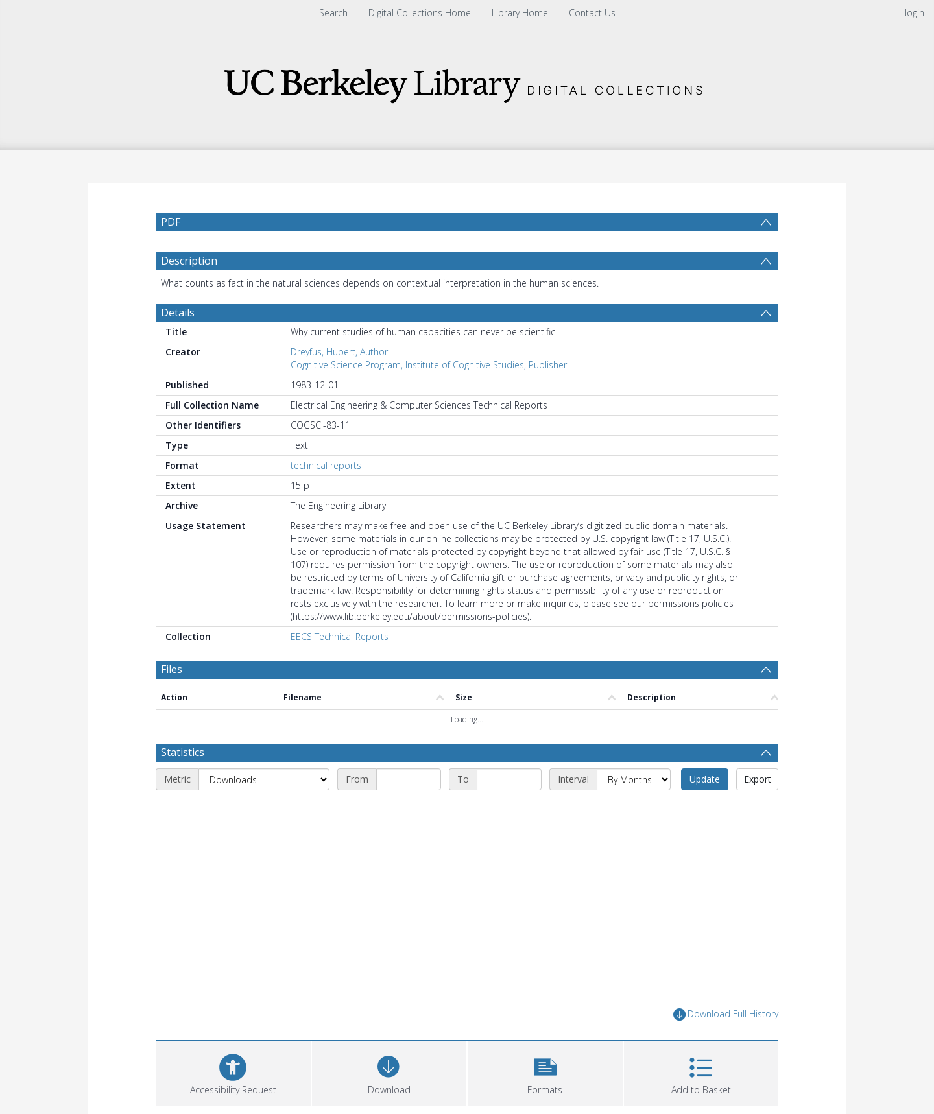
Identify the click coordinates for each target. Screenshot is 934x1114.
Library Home (520, 12)
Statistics (182, 752)
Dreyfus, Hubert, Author (339, 352)
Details (178, 312)
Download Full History (725, 1014)
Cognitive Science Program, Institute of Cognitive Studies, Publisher (429, 365)
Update (704, 779)
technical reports (326, 465)
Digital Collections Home (419, 12)
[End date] (509, 779)
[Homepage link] (467, 82)
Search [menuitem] (333, 12)
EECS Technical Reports (340, 636)
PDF (170, 222)
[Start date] (408, 779)
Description (189, 261)
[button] (545, 1072)
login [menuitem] (914, 12)
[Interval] (634, 779)
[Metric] (263, 779)
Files (171, 669)
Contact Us (592, 12)
